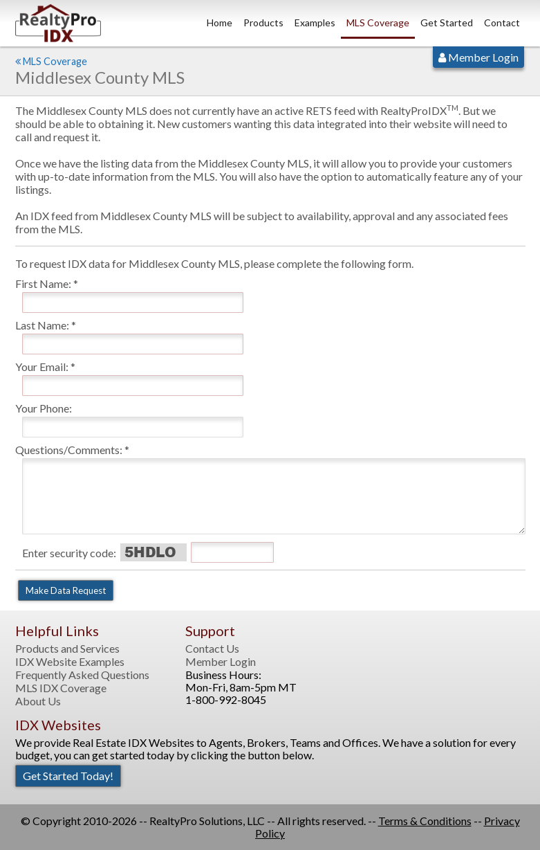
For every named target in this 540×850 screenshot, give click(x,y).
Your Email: (41, 366)
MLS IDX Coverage (60, 688)
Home (219, 22)
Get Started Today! (68, 775)
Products (263, 22)
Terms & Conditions (425, 820)
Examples (315, 22)
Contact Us (212, 648)
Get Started (446, 22)
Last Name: (42, 325)
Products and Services (67, 648)
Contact (502, 22)
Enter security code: (69, 552)
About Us (38, 701)
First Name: (43, 283)
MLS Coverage (377, 22)
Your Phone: (43, 408)
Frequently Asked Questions (82, 675)
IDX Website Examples (69, 661)
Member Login (478, 57)
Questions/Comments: (68, 449)
